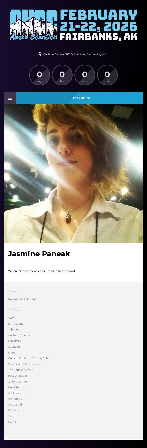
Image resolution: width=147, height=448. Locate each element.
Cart (11, 318)
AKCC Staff (15, 404)
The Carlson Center (20, 370)
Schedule (14, 329)
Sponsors (14, 346)
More (11, 352)
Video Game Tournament (24, 364)
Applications (16, 393)
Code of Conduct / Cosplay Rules (29, 358)
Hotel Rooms (16, 387)
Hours (12, 422)
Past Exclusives (18, 376)
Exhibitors (14, 341)
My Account (15, 323)
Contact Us (15, 399)
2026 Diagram (17, 381)
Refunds (13, 410)
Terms (12, 416)
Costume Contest (19, 335)
